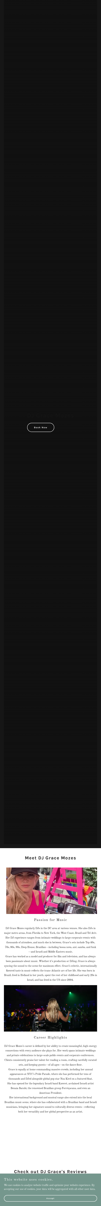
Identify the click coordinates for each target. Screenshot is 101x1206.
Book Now (40, 427)
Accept (50, 1198)
